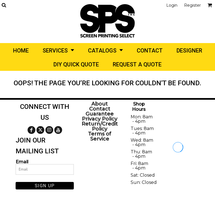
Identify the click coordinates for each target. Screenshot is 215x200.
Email (22, 161)
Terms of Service (99, 136)
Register (192, 5)
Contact (99, 109)
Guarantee (99, 114)
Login (171, 5)
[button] (3, 5)
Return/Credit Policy (100, 126)
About (99, 104)
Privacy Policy (99, 119)
